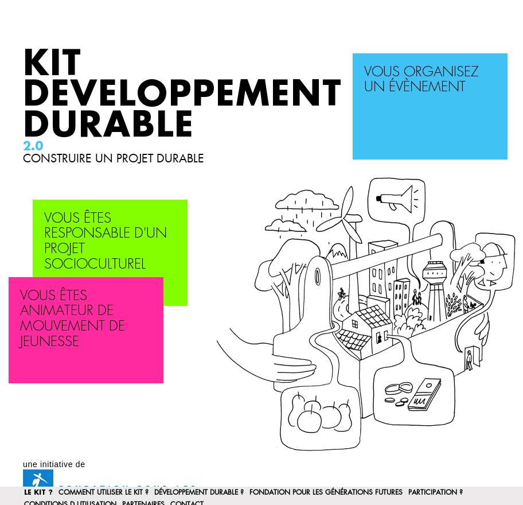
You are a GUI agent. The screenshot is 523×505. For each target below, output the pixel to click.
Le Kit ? (38, 492)
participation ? (435, 492)
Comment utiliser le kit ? (103, 492)
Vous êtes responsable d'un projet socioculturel (105, 241)
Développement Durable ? (199, 492)
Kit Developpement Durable (182, 94)
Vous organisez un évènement (421, 79)
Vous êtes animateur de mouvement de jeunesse (72, 319)
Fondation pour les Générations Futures (326, 492)
